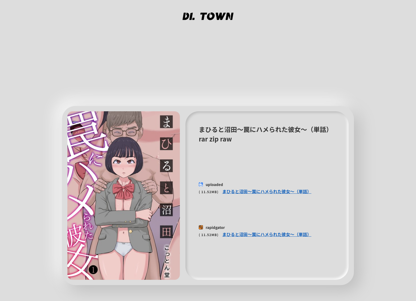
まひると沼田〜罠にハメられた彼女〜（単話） (266, 191)
